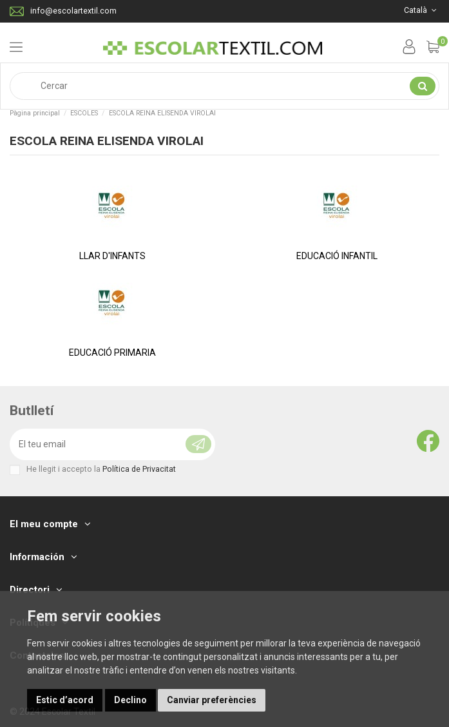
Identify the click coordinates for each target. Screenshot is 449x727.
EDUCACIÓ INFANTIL (336, 256)
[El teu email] (90, 444)
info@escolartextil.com (73, 10)
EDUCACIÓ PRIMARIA (112, 352)
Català (421, 10)
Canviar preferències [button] (211, 700)
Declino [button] (130, 700)
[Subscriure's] (193, 444)
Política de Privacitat (139, 469)
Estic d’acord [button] (64, 700)
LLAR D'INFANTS (112, 256)
